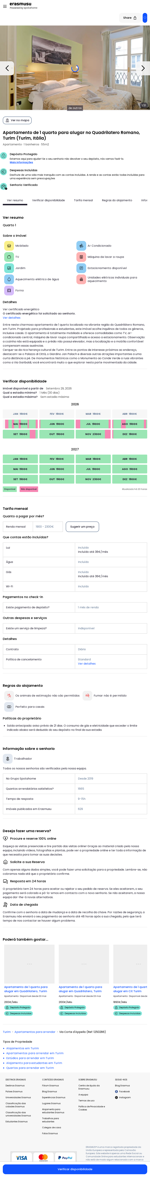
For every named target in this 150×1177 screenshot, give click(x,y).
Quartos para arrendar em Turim (30, 1068)
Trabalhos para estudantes (50, 1120)
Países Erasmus (14, 1091)
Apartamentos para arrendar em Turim (34, 1053)
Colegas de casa (51, 1127)
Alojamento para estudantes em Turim (34, 1063)
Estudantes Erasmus (17, 1121)
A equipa (83, 1094)
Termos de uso (86, 1100)
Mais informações (21, 162)
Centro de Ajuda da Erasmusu (89, 1087)
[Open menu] (5, 6)
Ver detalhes (11, 318)
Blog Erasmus (49, 1091)
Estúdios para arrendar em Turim (30, 1058)
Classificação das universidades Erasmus (18, 1114)
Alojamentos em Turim (22, 1048)
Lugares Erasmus (51, 1103)
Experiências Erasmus (53, 1097)
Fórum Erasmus (50, 1085)
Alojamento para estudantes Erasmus (53, 1111)
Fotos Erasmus (50, 1133)
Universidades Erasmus (18, 1097)
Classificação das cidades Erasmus (16, 1105)
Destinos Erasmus (15, 1085)
